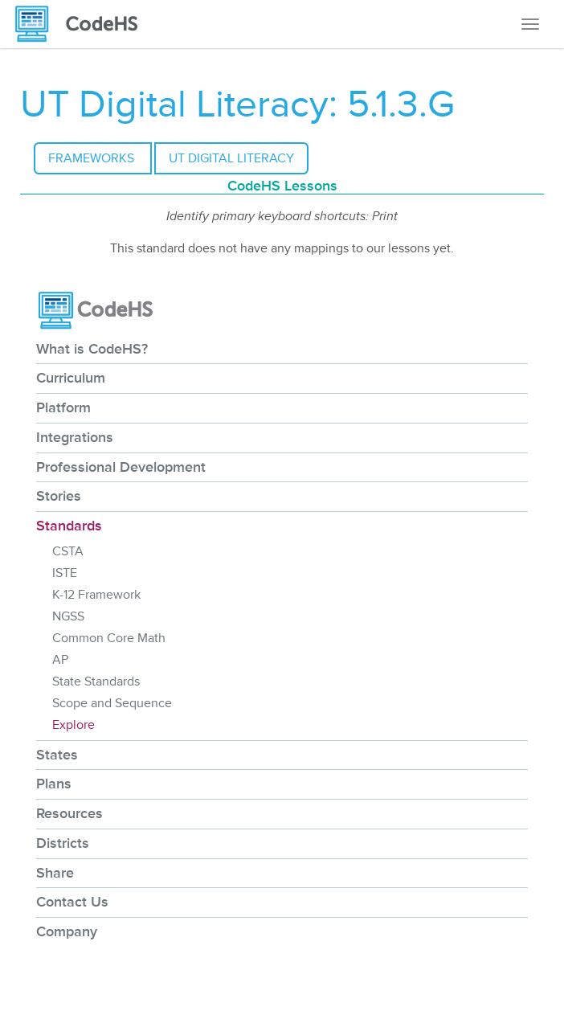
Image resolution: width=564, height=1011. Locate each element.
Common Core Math (109, 638)
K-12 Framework (96, 595)
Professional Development (121, 467)
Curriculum (70, 378)
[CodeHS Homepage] (83, 24)
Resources (69, 813)
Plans (54, 783)
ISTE (64, 573)
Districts (62, 843)
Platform (63, 407)
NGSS (68, 616)
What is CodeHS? (92, 349)
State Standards (96, 681)
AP (60, 660)
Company (66, 931)
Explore (73, 725)
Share (55, 873)
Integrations (74, 437)
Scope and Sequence (112, 703)
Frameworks (92, 158)
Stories (58, 496)
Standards (69, 525)
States (57, 754)
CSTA (68, 551)
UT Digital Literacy (231, 158)
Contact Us (72, 902)
